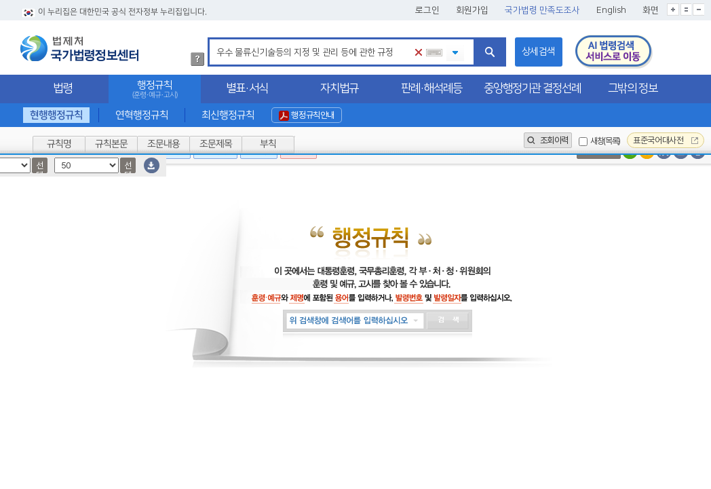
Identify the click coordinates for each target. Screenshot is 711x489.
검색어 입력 (214, 39)
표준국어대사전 (665, 140)
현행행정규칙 (56, 115)
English (611, 10)
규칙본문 (111, 144)
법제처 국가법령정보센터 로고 (79, 48)
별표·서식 (247, 88)
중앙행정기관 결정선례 (532, 88)
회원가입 (472, 10)
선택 (39, 166)
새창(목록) (605, 141)
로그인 (427, 10)
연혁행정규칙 (141, 115)
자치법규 (339, 88)
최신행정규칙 (227, 115)
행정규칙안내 (306, 115)
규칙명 (59, 144)
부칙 (268, 144)
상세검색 (539, 51)
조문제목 (215, 144)
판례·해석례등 (431, 88)
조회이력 (548, 140)
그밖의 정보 (632, 88)
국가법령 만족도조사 (542, 10)
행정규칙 (155, 89)
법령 (62, 88)
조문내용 (163, 144)
